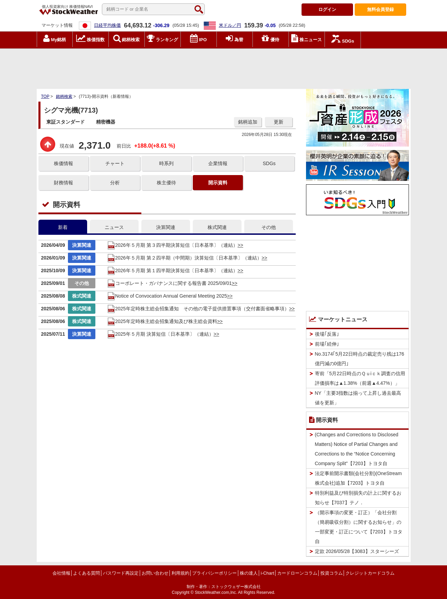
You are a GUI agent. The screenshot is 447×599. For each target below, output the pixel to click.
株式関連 (217, 227)
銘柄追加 (247, 122)
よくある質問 (86, 573)
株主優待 (166, 182)
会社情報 (61, 573)
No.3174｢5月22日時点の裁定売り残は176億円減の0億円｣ (359, 358)
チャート (115, 163)
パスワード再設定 (121, 573)
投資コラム (331, 573)
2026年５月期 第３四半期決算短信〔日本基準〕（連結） (172, 245)
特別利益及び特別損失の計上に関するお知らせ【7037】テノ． (358, 497)
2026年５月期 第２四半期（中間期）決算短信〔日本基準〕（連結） (184, 258)
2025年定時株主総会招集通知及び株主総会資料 (162, 321)
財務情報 (63, 182)
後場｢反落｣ (327, 334)
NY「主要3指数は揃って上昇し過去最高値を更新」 (358, 397)
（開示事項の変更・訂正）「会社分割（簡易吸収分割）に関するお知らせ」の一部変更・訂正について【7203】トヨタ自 (358, 527)
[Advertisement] (224, 66)
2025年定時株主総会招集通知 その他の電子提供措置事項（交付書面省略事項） (198, 308)
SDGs (269, 163)
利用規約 (180, 573)
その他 (268, 227)
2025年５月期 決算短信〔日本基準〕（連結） (160, 334)
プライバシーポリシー (214, 573)
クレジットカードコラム (370, 573)
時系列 (166, 163)
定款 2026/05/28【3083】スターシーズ (357, 551)
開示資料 (217, 182)
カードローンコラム (297, 573)
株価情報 (63, 163)
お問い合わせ (155, 573)
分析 (115, 182)
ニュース (114, 227)
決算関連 (165, 227)
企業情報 (217, 163)
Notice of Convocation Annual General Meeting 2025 (167, 296)
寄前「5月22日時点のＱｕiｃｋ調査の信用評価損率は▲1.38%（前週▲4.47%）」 (360, 378)
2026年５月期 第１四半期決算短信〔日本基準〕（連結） (172, 270)
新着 (63, 227)
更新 (278, 122)
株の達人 (249, 573)
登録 (380, 9)
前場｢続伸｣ (327, 344)
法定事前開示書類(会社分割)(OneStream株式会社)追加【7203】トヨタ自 (358, 478)
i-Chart (267, 573)
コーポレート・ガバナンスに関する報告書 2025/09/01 (169, 283)
